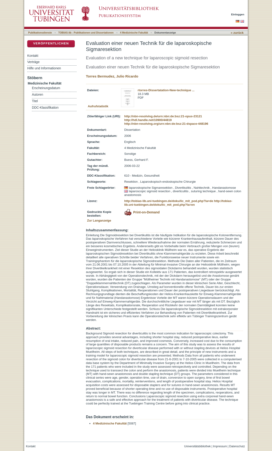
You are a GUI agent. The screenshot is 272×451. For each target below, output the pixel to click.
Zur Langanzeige (99, 220)
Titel (35, 101)
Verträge (33, 62)
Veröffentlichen (51, 43)
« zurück (237, 32)
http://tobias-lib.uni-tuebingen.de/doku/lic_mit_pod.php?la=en (178, 202)
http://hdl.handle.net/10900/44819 (148, 120)
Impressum (220, 446)
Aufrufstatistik (98, 106)
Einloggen (238, 14)
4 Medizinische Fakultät (134, 32)
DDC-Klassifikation (45, 107)
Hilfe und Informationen (44, 68)
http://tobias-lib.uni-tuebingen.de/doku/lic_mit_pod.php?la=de (168, 201)
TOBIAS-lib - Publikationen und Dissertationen (86, 32)
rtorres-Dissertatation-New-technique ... (166, 90)
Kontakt (32, 55)
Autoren (37, 94)
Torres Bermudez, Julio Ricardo (112, 76)
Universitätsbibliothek (197, 446)
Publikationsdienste (40, 32)
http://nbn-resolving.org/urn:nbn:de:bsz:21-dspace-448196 (166, 123)
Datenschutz (237, 446)
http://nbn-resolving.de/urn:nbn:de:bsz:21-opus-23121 (163, 116)
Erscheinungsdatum (46, 88)
